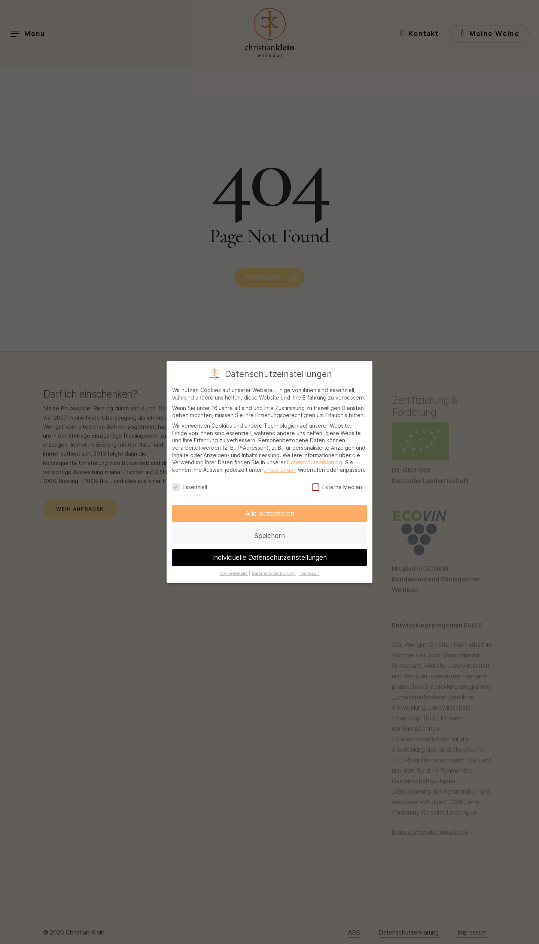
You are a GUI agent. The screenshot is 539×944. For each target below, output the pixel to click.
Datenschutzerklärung (314, 459)
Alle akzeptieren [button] (269, 511)
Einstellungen (280, 467)
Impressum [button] (309, 570)
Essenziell (189, 484)
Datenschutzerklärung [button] (274, 570)
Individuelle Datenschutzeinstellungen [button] (269, 555)
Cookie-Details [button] (234, 570)
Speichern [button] (269, 533)
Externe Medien (337, 484)
